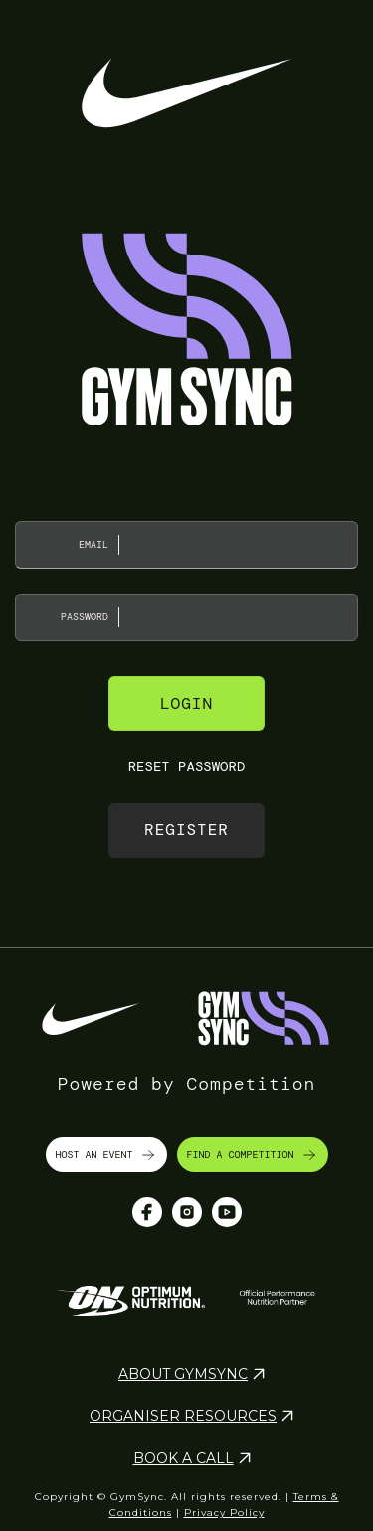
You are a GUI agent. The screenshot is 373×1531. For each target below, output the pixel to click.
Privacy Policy (224, 1512)
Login (186, 703)
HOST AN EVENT (106, 1155)
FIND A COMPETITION (252, 1155)
